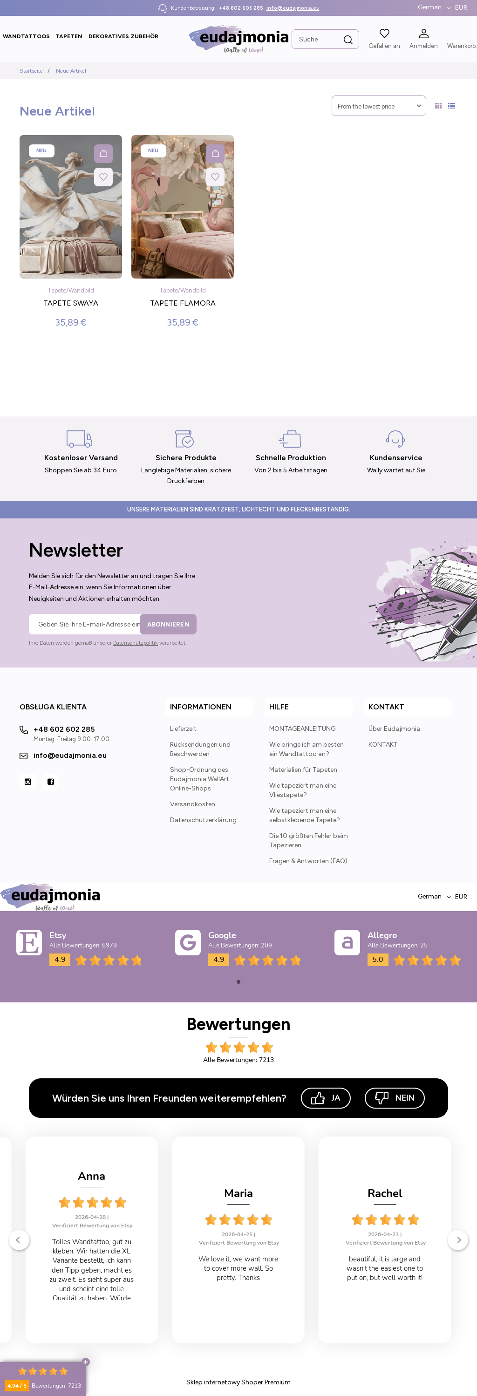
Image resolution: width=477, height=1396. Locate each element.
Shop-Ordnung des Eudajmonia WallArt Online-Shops (199, 779)
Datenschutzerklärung (203, 820)
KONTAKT (383, 745)
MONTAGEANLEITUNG (302, 729)
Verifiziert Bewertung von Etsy (93, 1242)
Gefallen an (384, 45)
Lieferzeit (183, 729)
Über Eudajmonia (394, 729)
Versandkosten (192, 804)
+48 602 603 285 (241, 8)
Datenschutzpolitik (135, 643)
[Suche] (348, 40)
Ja (326, 1098)
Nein (395, 1098)
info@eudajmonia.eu (293, 8)
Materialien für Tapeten (303, 770)
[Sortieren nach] (379, 105)
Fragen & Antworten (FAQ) (308, 861)
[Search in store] (325, 39)
